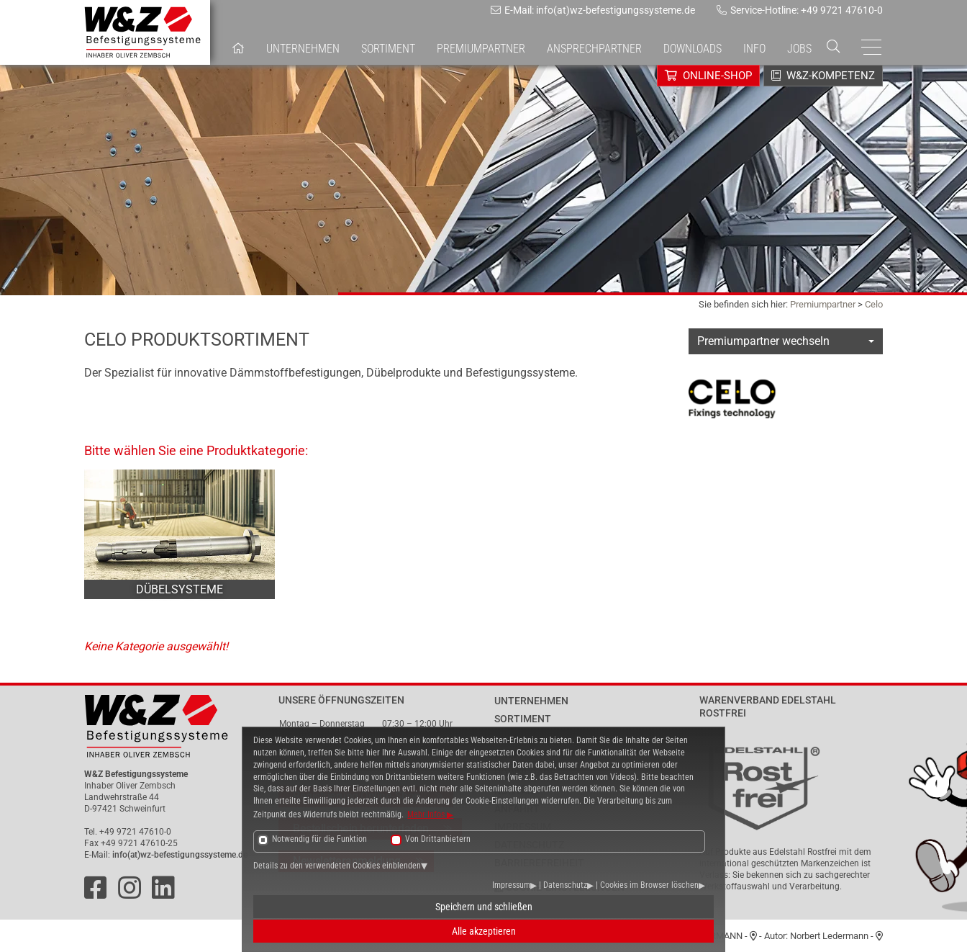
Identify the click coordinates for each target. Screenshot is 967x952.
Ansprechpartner (594, 48)
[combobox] (786, 341)
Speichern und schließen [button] (483, 906)
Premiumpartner (822, 304)
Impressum (511, 885)
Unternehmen (303, 48)
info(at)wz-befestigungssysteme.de (180, 855)
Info (754, 48)
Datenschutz (565, 885)
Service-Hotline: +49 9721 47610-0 (800, 10)
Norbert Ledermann (829, 935)
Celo (874, 304)
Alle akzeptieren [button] (484, 931)
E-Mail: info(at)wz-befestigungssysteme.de (593, 10)
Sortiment (388, 48)
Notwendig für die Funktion (319, 839)
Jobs (799, 48)
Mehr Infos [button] (427, 814)
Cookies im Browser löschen (649, 885)
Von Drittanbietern (438, 839)
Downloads (692, 48)
